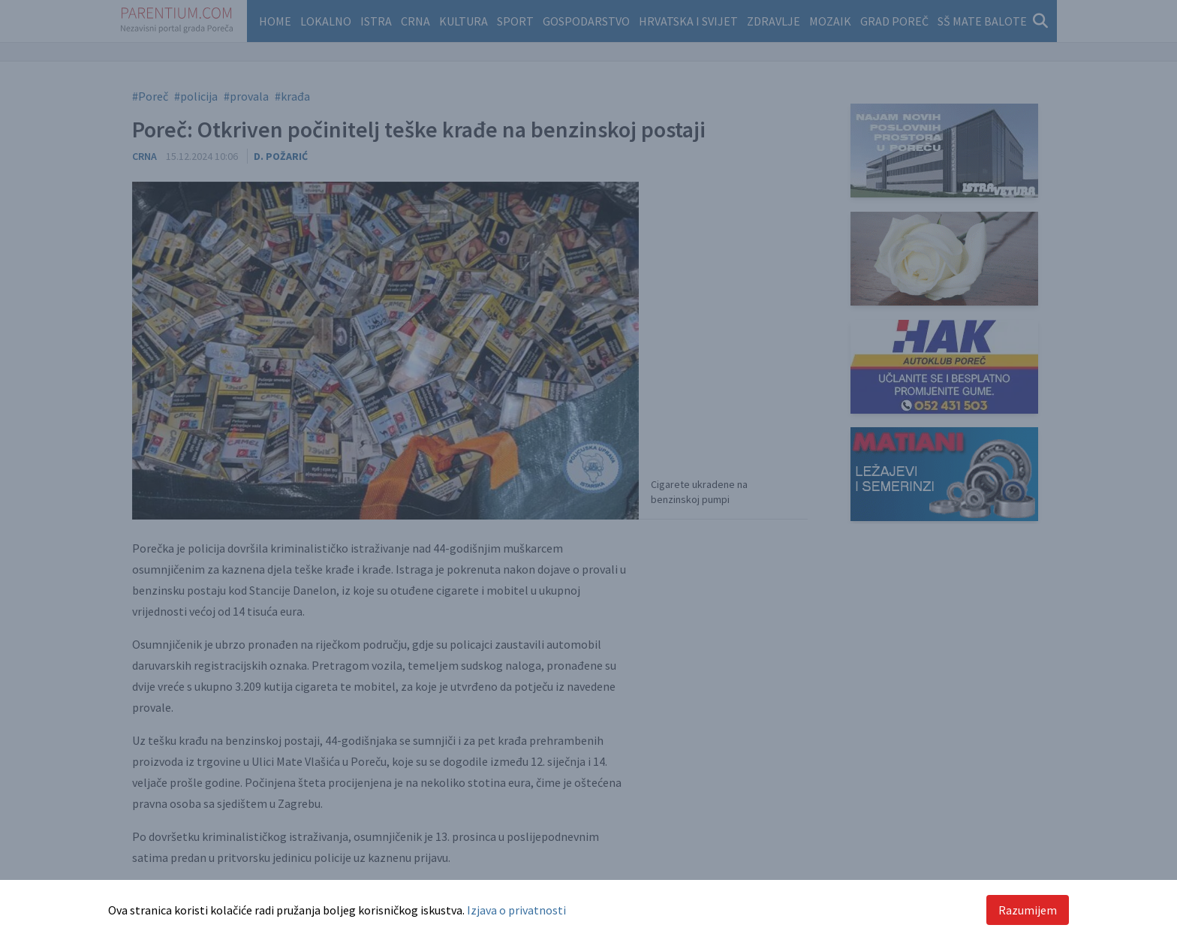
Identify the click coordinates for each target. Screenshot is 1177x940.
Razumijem (1027, 909)
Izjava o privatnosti (516, 909)
